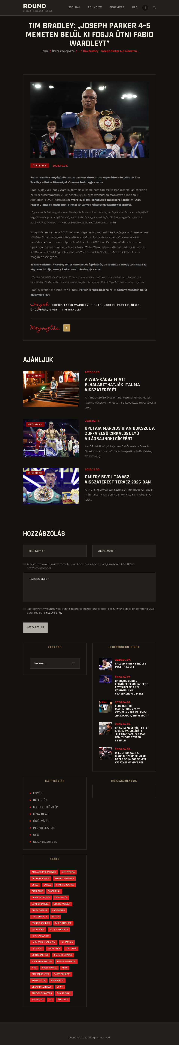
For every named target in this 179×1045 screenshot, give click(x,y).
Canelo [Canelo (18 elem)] (47, 884)
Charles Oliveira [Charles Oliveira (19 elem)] (65, 884)
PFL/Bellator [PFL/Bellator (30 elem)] (39, 980)
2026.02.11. (92, 421)
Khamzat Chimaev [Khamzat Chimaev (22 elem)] (63, 955)
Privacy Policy (53, 612)
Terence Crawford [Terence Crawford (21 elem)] (42, 993)
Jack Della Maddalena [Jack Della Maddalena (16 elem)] (44, 942)
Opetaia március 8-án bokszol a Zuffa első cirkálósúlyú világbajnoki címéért (120, 433)
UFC (36, 835)
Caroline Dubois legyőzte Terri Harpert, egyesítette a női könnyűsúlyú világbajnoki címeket (132, 687)
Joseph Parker (116, 305)
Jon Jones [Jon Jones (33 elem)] (71, 948)
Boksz (57, 305)
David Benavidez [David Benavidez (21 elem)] (40, 904)
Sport (54, 310)
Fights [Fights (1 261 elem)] (55, 916)
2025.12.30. (92, 469)
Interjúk (40, 800)
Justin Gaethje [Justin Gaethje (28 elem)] (40, 955)
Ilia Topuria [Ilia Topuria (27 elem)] (38, 929)
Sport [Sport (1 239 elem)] (60, 987)
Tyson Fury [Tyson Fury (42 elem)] (38, 999)
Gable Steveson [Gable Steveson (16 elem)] (63, 923)
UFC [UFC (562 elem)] (50, 999)
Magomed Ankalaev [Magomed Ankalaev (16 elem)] (42, 961)
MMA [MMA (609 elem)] (34, 967)
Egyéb (38, 793)
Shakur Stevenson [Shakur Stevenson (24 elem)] (42, 987)
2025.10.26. (92, 372)
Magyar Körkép (45, 807)
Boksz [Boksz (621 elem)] (35, 884)
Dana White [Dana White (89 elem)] (61, 897)
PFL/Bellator (44, 828)
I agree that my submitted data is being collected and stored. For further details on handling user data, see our (90, 610)
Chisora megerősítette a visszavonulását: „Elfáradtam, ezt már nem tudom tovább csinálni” (131, 734)
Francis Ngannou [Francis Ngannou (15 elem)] (41, 923)
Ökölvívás (40, 165)
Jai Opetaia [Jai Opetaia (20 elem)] (67, 942)
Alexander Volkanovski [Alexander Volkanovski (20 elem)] (44, 872)
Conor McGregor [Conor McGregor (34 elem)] (41, 897)
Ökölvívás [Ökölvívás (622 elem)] (63, 999)
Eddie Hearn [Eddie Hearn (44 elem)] (58, 910)
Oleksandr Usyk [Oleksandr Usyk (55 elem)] (40, 974)
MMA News (41, 814)
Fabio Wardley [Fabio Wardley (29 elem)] (39, 916)
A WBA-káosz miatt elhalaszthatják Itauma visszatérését (112, 385)
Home (45, 51)
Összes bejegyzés (63, 51)
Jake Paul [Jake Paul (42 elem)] (37, 948)
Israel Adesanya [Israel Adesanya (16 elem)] (40, 935)
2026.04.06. (123, 702)
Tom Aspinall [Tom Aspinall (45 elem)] (64, 993)
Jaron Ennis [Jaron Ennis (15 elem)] (54, 948)
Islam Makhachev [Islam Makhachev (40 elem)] (59, 929)
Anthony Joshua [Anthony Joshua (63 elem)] (40, 878)
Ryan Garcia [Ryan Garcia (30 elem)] (57, 980)
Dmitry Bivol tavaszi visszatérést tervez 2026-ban (118, 479)
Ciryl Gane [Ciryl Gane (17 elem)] (37, 891)
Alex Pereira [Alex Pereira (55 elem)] (68, 872)
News (135, 305)
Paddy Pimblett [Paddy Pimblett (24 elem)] (62, 974)
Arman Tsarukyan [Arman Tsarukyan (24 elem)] (64, 878)
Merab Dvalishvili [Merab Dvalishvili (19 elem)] (66, 961)
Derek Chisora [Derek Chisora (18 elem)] (39, 910)
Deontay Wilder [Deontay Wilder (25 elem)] (62, 904)
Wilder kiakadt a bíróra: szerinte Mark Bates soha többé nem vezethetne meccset (130, 757)
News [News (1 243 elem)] (65, 967)
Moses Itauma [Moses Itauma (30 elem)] (49, 967)
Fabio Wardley (76, 305)
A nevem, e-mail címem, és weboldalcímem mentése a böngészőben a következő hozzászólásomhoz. (80, 566)
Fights (96, 305)
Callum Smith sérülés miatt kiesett (130, 665)
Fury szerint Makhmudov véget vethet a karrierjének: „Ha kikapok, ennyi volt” (131, 710)
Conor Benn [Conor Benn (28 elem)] (54, 891)
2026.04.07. (123, 660)
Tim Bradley (72, 310)
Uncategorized (45, 842)
